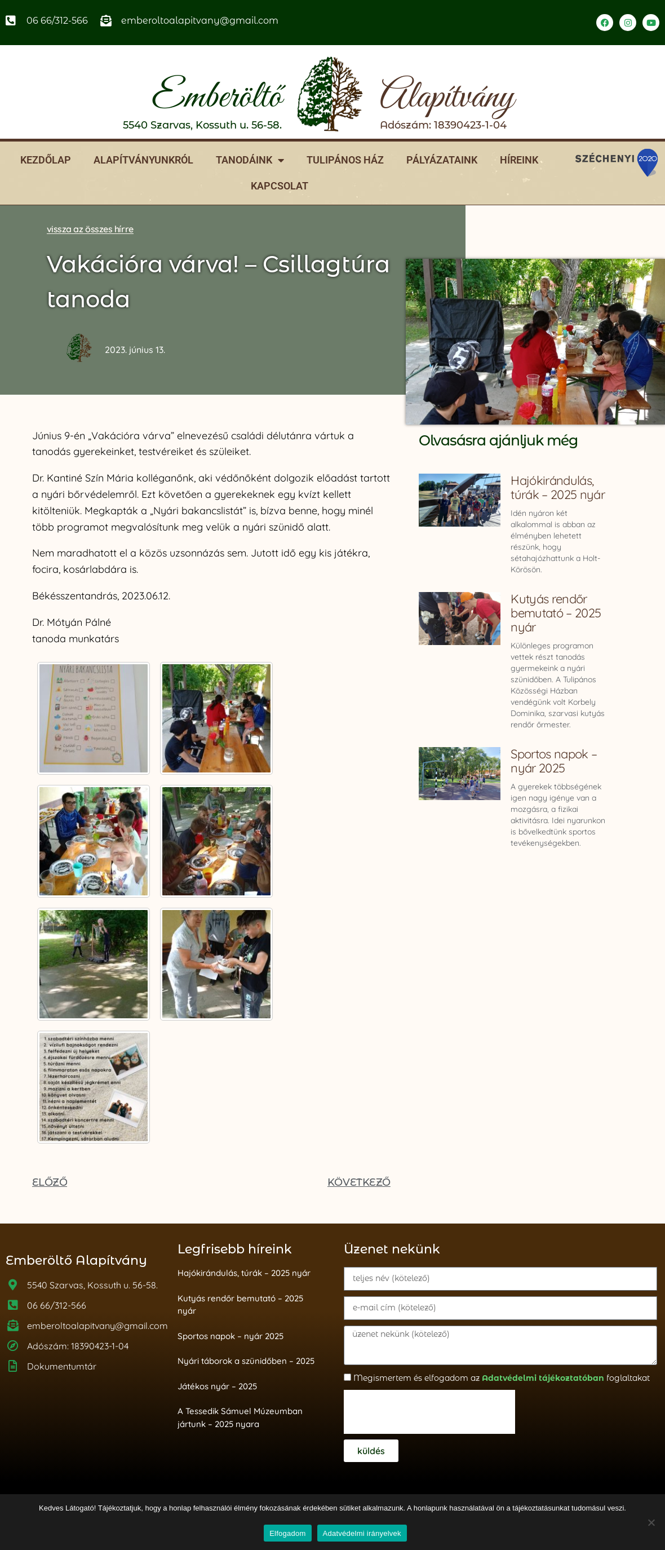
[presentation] (429, 1412)
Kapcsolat (279, 186)
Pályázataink (441, 160)
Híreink (519, 160)
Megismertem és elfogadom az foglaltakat (501, 1378)
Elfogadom (287, 1533)
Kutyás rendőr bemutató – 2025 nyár (556, 613)
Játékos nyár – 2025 (217, 1386)
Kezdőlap (45, 160)
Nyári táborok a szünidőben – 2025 (246, 1360)
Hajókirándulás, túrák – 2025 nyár (557, 487)
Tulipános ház (345, 160)
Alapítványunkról (143, 160)
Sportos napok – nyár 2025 (554, 761)
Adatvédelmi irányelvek (362, 1533)
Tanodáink (250, 160)
